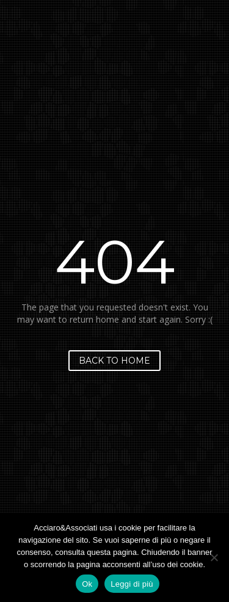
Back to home (114, 360)
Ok (87, 584)
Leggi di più (132, 584)
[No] (214, 557)
